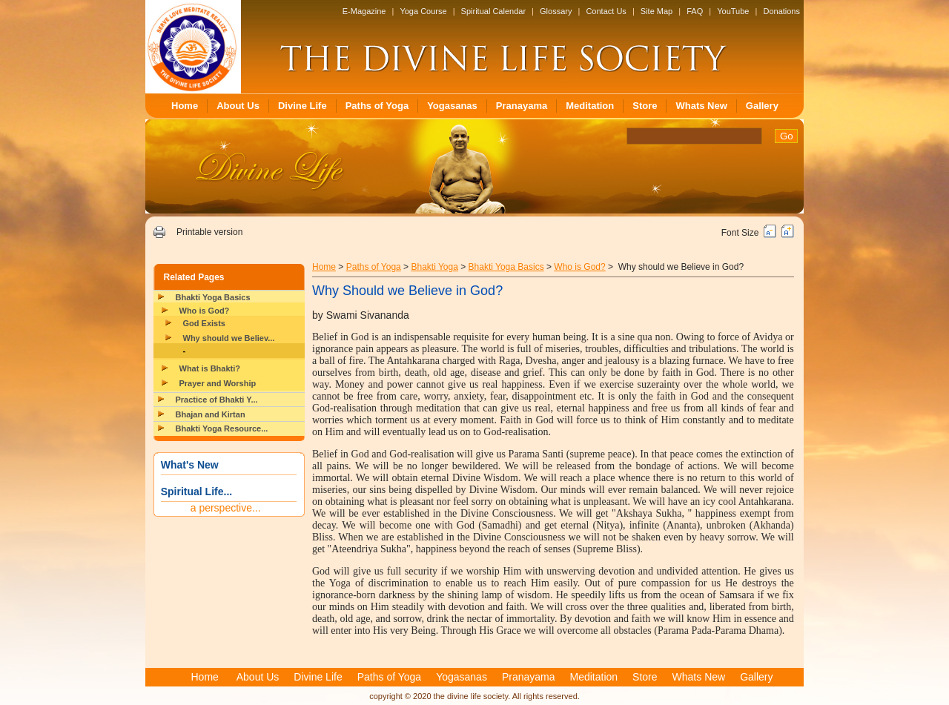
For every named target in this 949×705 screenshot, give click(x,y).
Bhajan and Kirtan (210, 414)
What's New (190, 465)
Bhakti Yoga (434, 267)
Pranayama (521, 105)
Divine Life (302, 105)
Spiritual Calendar (493, 11)
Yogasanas (452, 105)
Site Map (656, 11)
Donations (781, 11)
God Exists (204, 323)
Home (184, 105)
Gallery (762, 105)
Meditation (590, 105)
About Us (237, 105)
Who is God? (204, 310)
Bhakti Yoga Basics (213, 297)
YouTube (733, 11)
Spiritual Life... (196, 491)
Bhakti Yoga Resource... (222, 428)
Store (644, 105)
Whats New (701, 105)
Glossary (556, 11)
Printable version (209, 232)
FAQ (695, 11)
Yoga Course (423, 11)
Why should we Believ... (229, 338)
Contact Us (606, 11)
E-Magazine (364, 11)
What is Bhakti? (210, 368)
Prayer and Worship (218, 383)
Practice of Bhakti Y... (217, 399)
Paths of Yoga (377, 105)
